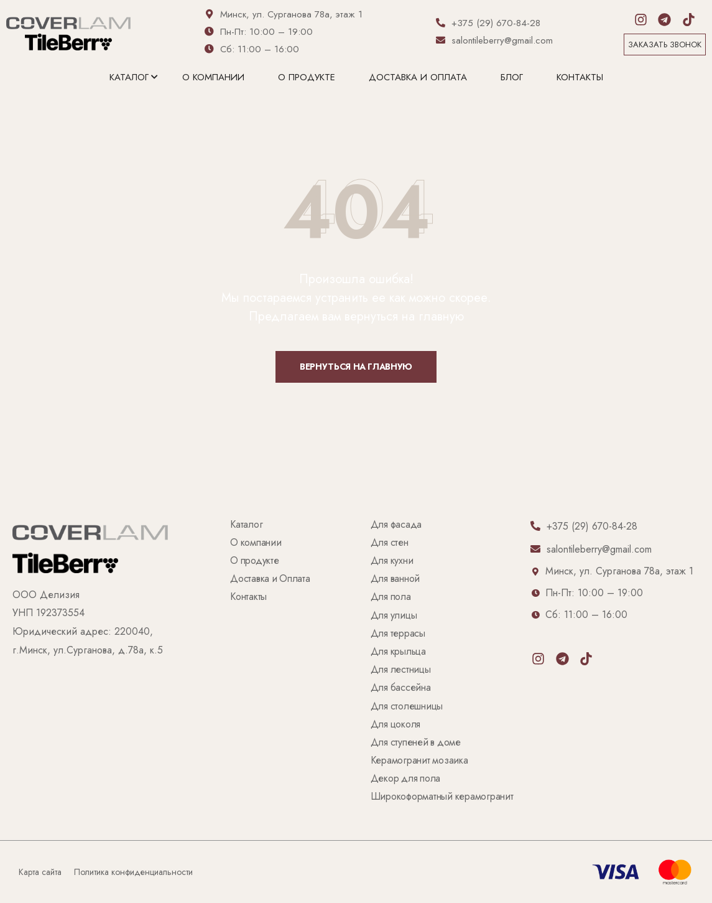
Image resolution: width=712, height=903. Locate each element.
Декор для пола (405, 778)
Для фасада (396, 524)
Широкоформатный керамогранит (442, 796)
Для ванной (395, 579)
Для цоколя (395, 724)
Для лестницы (401, 669)
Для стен (390, 543)
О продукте (306, 77)
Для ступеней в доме (416, 742)
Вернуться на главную (356, 366)
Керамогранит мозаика (419, 760)
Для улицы (394, 615)
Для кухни (392, 561)
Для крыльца (398, 651)
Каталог (129, 77)
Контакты (580, 77)
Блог (512, 77)
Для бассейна (401, 688)
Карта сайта (40, 872)
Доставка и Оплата (418, 77)
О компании (213, 77)
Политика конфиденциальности (133, 872)
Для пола (391, 597)
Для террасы (398, 633)
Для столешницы (407, 706)
